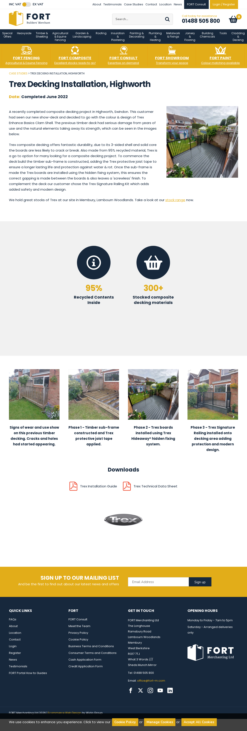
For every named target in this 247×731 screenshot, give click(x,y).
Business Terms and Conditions (91, 650)
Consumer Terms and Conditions (92, 656)
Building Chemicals (207, 38)
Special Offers (7, 38)
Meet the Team (79, 630)
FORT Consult (77, 623)
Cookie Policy (78, 643)
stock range (175, 203)
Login (13, 650)
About (96, 4)
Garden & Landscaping (82, 38)
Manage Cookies (160, 722)
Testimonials (112, 4)
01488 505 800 (201, 22)
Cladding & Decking (238, 40)
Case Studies (133, 4)
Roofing (101, 37)
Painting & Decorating (136, 38)
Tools (223, 37)
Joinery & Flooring (189, 40)
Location (165, 4)
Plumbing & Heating (155, 40)
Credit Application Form (85, 670)
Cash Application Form (84, 663)
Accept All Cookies (199, 722)
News (178, 4)
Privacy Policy (78, 636)
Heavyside (24, 37)
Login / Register (224, 4)
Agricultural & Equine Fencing (60, 40)
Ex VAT (38, 4)
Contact (151, 4)
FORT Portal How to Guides (28, 676)
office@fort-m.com (151, 684)
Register (15, 656)
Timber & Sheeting (42, 38)
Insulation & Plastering (118, 40)
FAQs (12, 623)
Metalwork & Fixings (173, 38)
